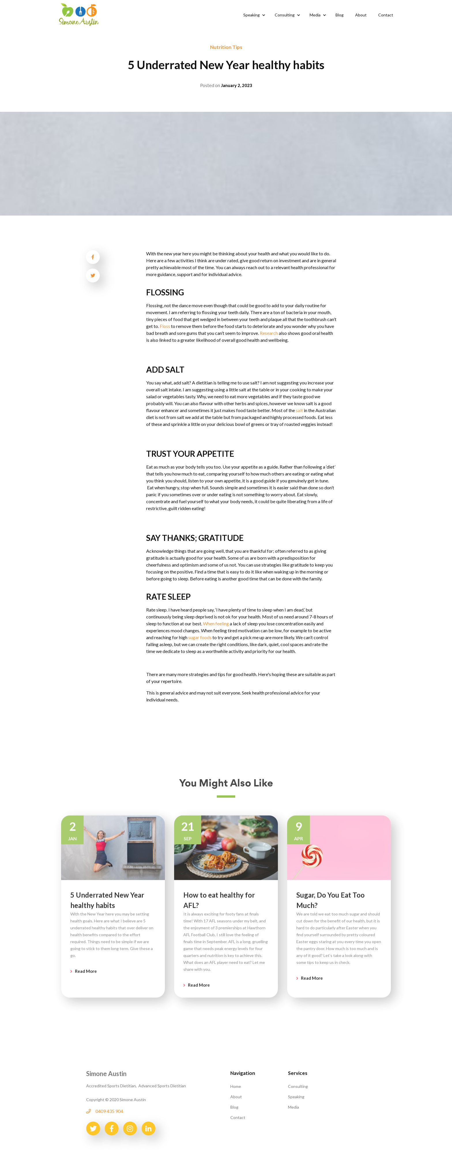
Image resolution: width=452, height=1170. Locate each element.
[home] (79, 13)
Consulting (298, 1086)
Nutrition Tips (226, 47)
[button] (253, 15)
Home (235, 1086)
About (236, 1096)
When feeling (216, 623)
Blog (234, 1107)
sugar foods (200, 637)
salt (299, 410)
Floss (165, 326)
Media (293, 1107)
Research (269, 333)
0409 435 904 (109, 1111)
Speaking (296, 1096)
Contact (237, 1117)
